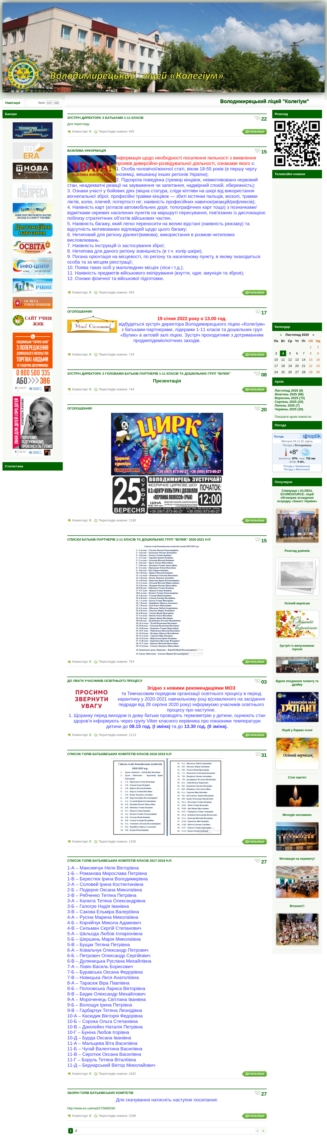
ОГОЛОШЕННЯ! (79, 311)
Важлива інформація (86, 150)
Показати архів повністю (293, 417)
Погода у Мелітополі (297, 469)
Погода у (297, 445)
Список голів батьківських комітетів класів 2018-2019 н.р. (119, 754)
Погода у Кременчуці (296, 466)
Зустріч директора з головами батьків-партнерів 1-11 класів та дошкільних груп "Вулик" (149, 373)
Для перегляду (78, 124)
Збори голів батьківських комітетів (100, 1093)
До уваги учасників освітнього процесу (104, 681)
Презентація (167, 380)
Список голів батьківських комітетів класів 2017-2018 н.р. (119, 860)
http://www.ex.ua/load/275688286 (91, 1108)
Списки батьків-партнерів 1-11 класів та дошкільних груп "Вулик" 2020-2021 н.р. (139, 539)
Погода (279, 436)
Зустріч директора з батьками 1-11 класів (105, 118)
